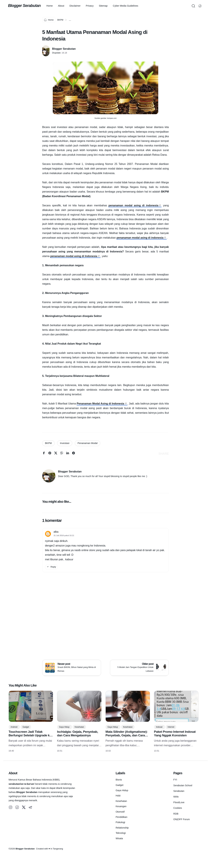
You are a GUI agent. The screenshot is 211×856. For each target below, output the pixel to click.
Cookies (177, 808)
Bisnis (119, 779)
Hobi (118, 795)
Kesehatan (79, 727)
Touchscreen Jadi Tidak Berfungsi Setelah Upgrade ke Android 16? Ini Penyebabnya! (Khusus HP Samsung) (30, 737)
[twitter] (55, 453)
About (64, 5)
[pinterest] (49, 453)
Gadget (26, 727)
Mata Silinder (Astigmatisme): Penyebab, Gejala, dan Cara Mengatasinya (127, 735)
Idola (176, 796)
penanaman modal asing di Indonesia (73, 256)
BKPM (48, 443)
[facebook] (43, 453)
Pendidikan (121, 817)
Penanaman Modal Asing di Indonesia (100, 403)
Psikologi (120, 822)
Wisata (119, 838)
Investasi (64, 443)
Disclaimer (77, 5)
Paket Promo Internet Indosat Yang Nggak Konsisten (175, 733)
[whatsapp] (61, 453)
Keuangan (121, 806)
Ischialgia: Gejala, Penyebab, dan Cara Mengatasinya (77, 733)
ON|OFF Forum (181, 819)
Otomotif (120, 811)
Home (52, 5)
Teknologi (121, 833)
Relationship (122, 827)
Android (14, 727)
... (70, 19)
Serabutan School (182, 785)
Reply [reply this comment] (51, 567)
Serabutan (178, 791)
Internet (171, 727)
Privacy (92, 5)
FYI (175, 779)
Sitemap (106, 5)
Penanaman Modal (88, 443)
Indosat (159, 727)
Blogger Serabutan (25, 5)
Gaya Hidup (64, 727)
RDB (175, 813)
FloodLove (178, 802)
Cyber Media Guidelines (128, 5)
